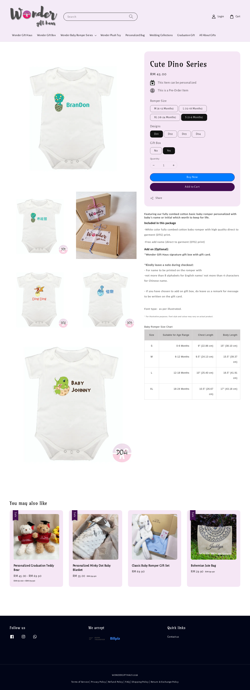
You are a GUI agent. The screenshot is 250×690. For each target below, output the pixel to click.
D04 (198, 134)
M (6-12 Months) (164, 108)
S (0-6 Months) (194, 117)
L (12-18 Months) (193, 108)
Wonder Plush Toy (110, 35)
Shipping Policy (140, 682)
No (156, 150)
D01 (156, 134)
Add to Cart (192, 186)
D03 (184, 134)
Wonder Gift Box (46, 35)
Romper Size (158, 100)
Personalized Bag (135, 35)
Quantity (154, 159)
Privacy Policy (98, 682)
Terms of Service (80, 682)
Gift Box (155, 143)
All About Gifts (207, 35)
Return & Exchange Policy (165, 682)
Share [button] (156, 198)
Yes (169, 150)
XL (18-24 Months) (165, 117)
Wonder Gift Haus (22, 35)
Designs (155, 126)
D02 (170, 134)
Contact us (173, 636)
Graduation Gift (186, 35)
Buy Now (192, 177)
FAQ (127, 682)
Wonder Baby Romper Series (77, 35)
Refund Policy (115, 682)
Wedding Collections (161, 35)
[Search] (131, 16)
